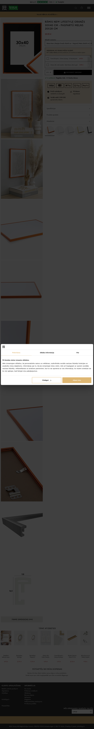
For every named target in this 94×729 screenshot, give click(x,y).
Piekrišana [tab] (16, 352)
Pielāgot (46, 380)
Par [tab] (77, 352)
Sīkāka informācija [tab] (47, 352)
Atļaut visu (77, 380)
